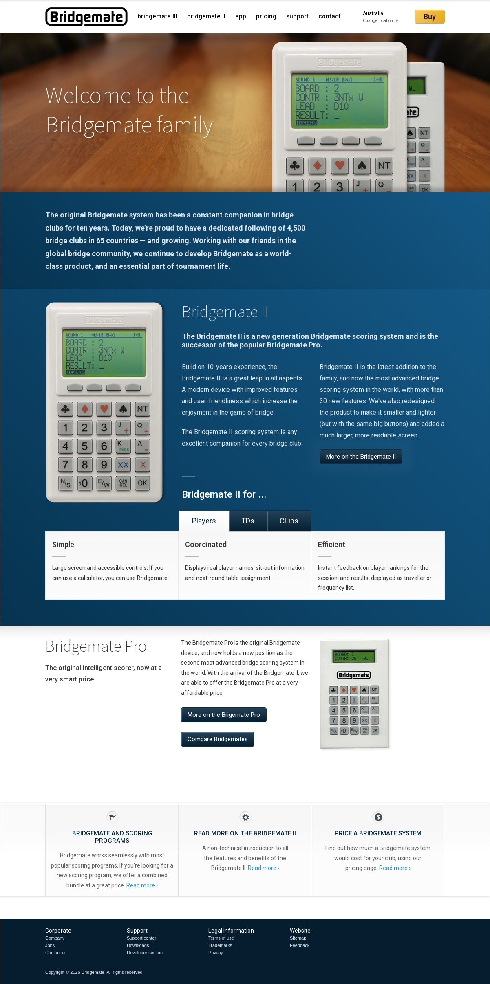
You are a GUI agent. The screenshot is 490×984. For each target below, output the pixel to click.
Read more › (142, 885)
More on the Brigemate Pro (224, 714)
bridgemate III (157, 16)
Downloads (138, 945)
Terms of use (221, 938)
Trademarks (220, 945)
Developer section (145, 952)
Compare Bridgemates (218, 739)
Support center (141, 938)
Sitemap (298, 938)
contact (329, 16)
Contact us (56, 952)
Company (54, 938)
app (240, 16)
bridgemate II (206, 16)
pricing (266, 16)
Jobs (50, 945)
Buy (430, 16)
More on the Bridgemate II (361, 456)
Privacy (215, 952)
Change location (378, 20)
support (297, 16)
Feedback (299, 945)
